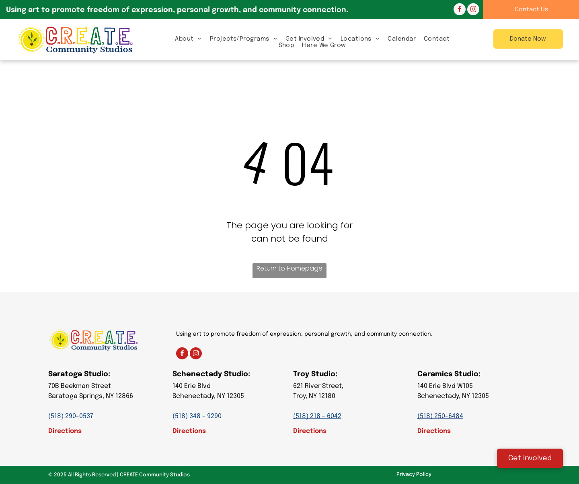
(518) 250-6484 (440, 416)
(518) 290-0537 (70, 416)
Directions (65, 431)
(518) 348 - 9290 (197, 416)
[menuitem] (188, 38)
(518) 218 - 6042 (317, 416)
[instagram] (473, 10)
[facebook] (460, 10)
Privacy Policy (413, 474)
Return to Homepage (289, 268)
